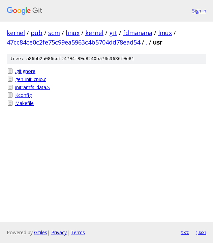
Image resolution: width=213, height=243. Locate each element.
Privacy (59, 232)
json (200, 232)
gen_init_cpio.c (30, 79)
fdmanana (137, 33)
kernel (16, 33)
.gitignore (25, 71)
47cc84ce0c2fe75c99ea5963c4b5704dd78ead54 (73, 42)
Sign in (199, 10)
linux (73, 33)
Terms (78, 232)
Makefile (24, 103)
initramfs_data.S (32, 87)
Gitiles (40, 232)
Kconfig (23, 95)
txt (185, 232)
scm (54, 33)
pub (36, 33)
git (113, 33)
